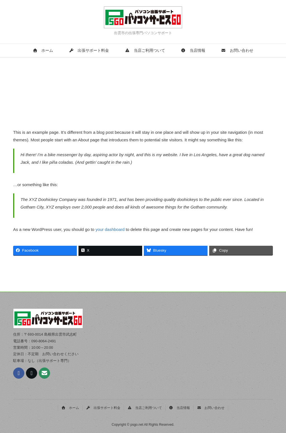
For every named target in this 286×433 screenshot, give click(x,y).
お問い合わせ (237, 50)
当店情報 (193, 50)
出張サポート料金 (89, 50)
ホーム (43, 50)
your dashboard (110, 229)
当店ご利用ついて (145, 50)
